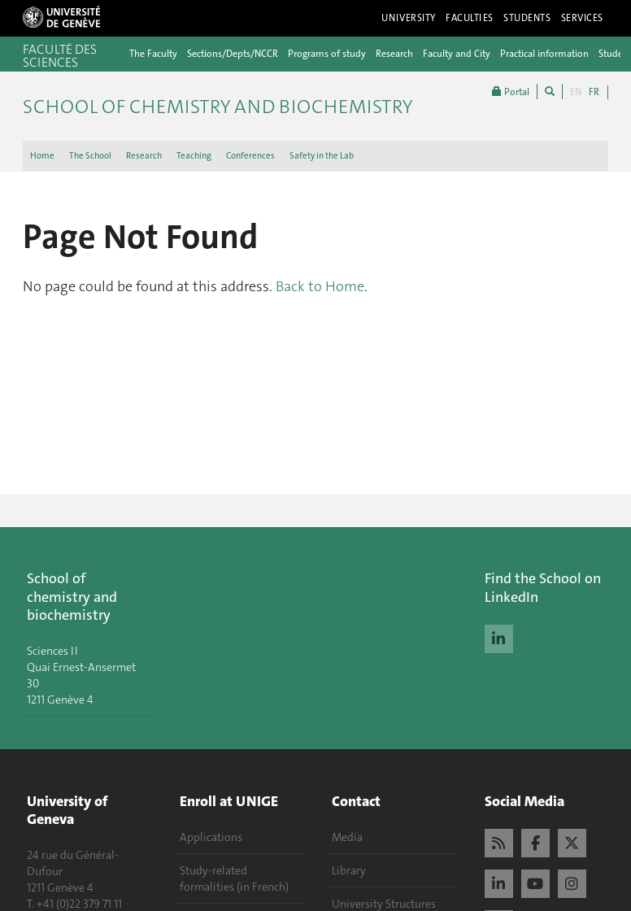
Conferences (250, 156)
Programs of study (327, 53)
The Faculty (153, 53)
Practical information (544, 53)
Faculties (470, 17)
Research (394, 53)
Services (582, 17)
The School (90, 156)
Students (527, 17)
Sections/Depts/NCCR (232, 53)
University (408, 17)
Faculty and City (456, 53)
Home (42, 156)
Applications (211, 837)
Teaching (193, 156)
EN (575, 91)
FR (594, 91)
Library (349, 870)
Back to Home (320, 286)
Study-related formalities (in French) (234, 878)
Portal (510, 91)
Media (347, 837)
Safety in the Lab (321, 156)
